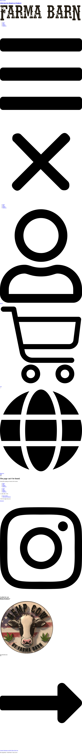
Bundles (3, 24)
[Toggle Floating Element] (1, 475)
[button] (41, 115)
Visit (1, 474)
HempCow (4, 25)
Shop (3, 23)
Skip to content (3, 0)
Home (3, 22)
